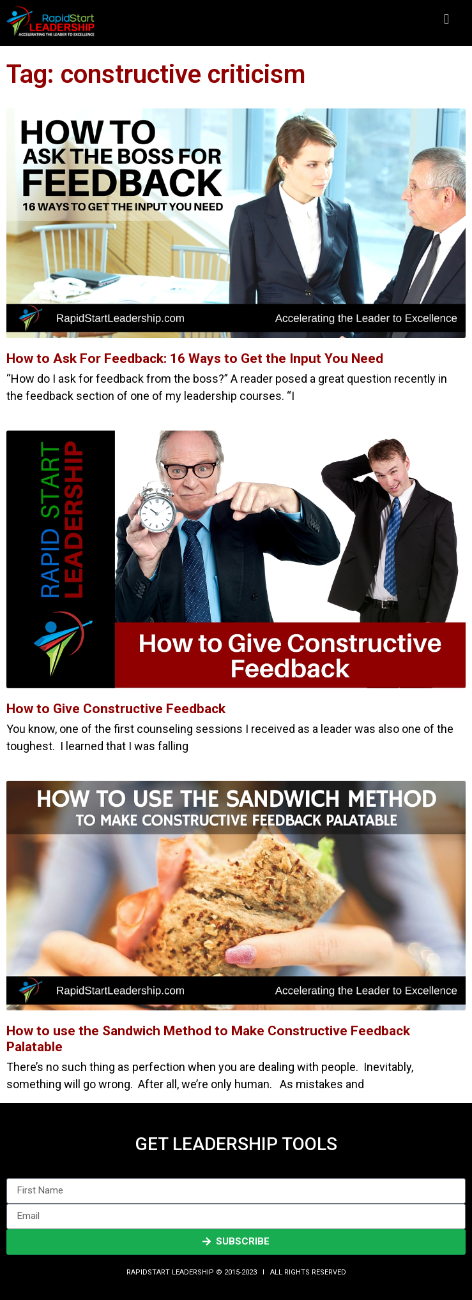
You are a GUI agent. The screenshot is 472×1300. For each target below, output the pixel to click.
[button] (446, 19)
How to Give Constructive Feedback (115, 708)
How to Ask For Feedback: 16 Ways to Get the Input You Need (194, 358)
